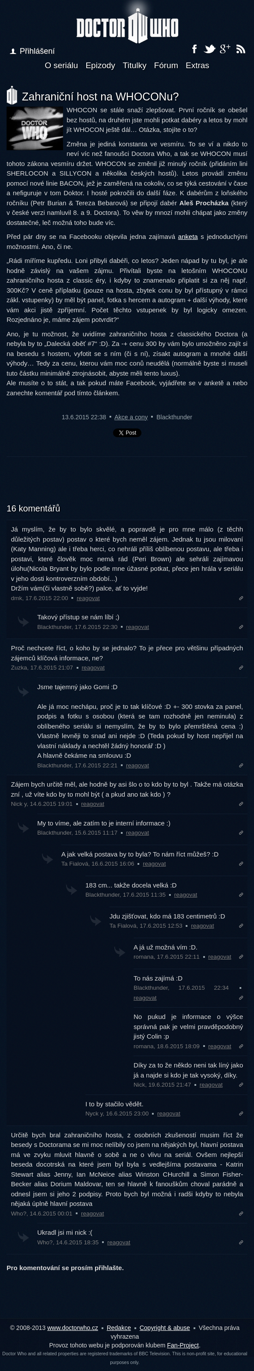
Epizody (100, 65)
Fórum (166, 65)
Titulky (134, 65)
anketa (188, 236)
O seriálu (61, 65)
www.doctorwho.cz (72, 1327)
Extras (197, 65)
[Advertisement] (127, 485)
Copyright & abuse (165, 1327)
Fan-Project (183, 1345)
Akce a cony (131, 417)
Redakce (119, 1327)
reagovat (88, 598)
